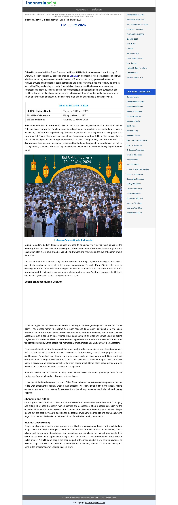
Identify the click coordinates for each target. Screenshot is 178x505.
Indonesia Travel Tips (134, 208)
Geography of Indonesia (135, 179)
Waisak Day (131, 44)
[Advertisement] (73, 48)
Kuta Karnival (131, 63)
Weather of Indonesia (134, 155)
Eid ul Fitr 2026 (132, 39)
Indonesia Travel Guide (36, 20)
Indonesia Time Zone (134, 203)
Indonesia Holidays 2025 (135, 20)
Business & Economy (134, 145)
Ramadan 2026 (132, 73)
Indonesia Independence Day (137, 24)
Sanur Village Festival (134, 58)
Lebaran (74, 76)
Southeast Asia (67, 497)
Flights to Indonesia (134, 111)
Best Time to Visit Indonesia (137, 140)
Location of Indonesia (134, 189)
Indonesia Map (132, 131)
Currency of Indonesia (135, 174)
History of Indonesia (134, 184)
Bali (93, 10)
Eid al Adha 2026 (133, 53)
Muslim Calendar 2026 (135, 78)
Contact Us (103, 497)
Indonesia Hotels (133, 121)
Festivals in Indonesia (135, 15)
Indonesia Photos (133, 136)
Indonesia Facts (132, 160)
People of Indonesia (134, 193)
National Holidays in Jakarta (137, 68)
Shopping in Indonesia (135, 198)
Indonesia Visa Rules (134, 213)
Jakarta (99, 10)
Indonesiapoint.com (94, 502)
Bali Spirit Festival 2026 (135, 34)
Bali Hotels (131, 126)
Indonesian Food (133, 165)
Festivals (53, 20)
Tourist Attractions (83, 10)
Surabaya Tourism (134, 116)
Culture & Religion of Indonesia (138, 169)
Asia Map (94, 497)
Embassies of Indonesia (135, 150)
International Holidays (82, 497)
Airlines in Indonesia (135, 107)
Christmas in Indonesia (135, 29)
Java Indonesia (132, 97)
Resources (112, 497)
